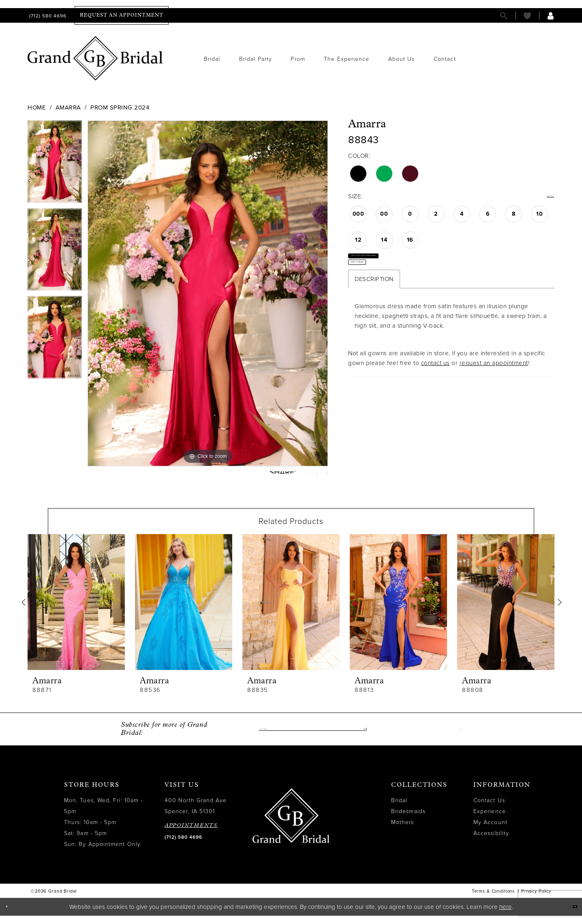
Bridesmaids (408, 817)
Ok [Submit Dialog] (569, 912)
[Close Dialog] (12, 912)
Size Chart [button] (539, 196)
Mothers (402, 827)
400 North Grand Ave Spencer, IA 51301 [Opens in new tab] (196, 811)
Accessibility (491, 838)
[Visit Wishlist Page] (527, 15)
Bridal (399, 806)
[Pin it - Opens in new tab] (307, 475)
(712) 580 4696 (183, 843)
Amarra (68, 107)
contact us (435, 395)
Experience (489, 817)
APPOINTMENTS (191, 831)
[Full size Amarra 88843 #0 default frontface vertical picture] (207, 293)
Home (37, 107)
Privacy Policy (536, 897)
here (505, 912)
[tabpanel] (55, 164)
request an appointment (494, 395)
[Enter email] (312, 735)
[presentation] (76, 608)
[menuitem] (47, 15)
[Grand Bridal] (95, 58)
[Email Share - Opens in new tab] (324, 475)
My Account (490, 827)
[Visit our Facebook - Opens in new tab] (459, 735)
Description (374, 311)
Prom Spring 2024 (119, 107)
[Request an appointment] (122, 15)
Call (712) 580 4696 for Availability (404, 266)
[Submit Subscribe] (360, 735)
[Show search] (504, 15)
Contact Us (489, 806)
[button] (551, 15)
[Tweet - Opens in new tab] (290, 475)
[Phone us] (47, 15)
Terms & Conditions (493, 897)
